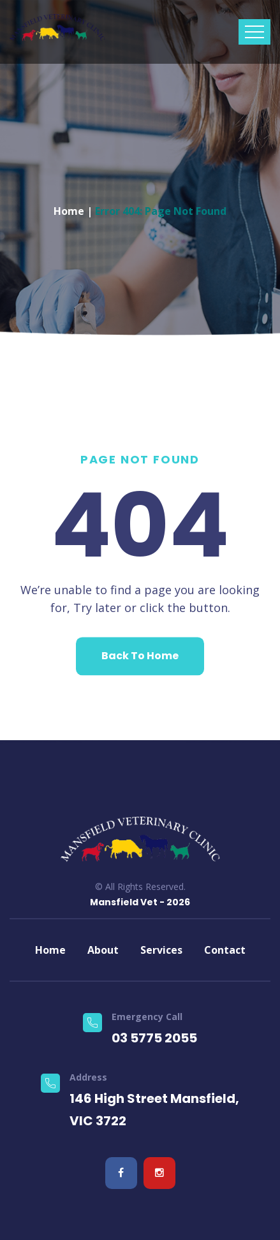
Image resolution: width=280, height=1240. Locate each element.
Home (69, 208)
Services (161, 950)
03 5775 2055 (154, 1038)
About (103, 950)
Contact (225, 950)
